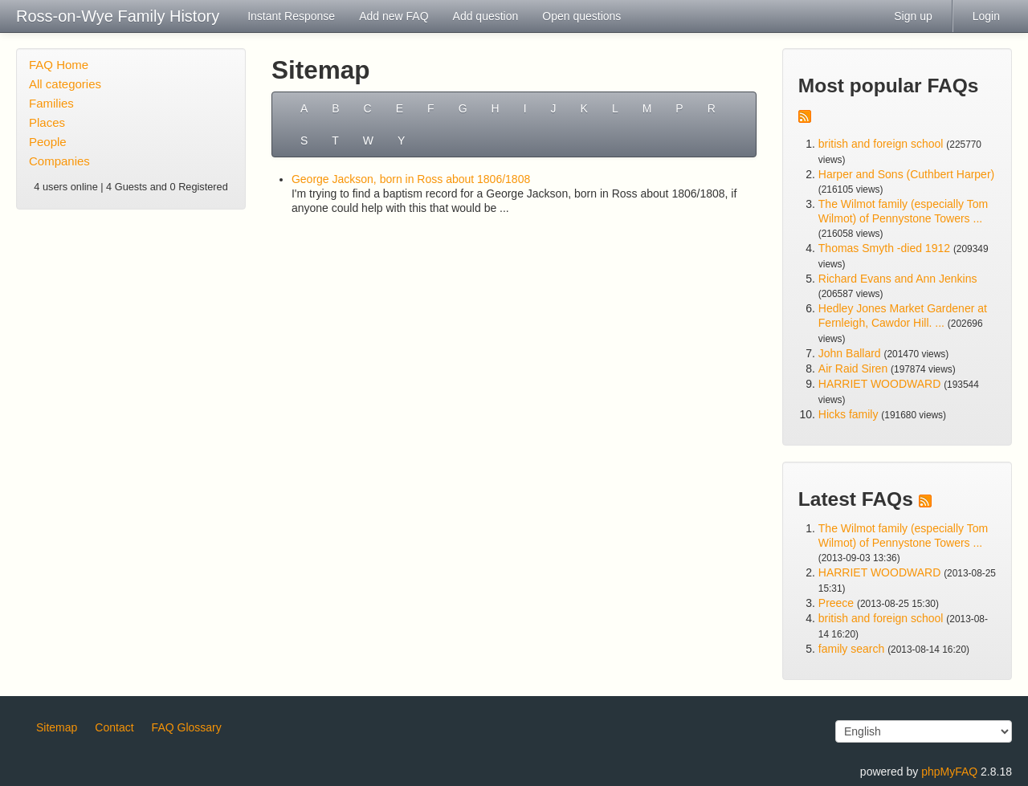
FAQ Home (58, 64)
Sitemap (56, 727)
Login (986, 16)
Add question (486, 16)
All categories (65, 84)
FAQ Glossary (187, 727)
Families (51, 103)
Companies (59, 161)
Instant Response (291, 16)
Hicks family (850, 414)
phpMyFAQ (949, 771)
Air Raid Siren (852, 368)
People (48, 142)
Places (47, 122)
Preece (836, 603)
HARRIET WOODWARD (879, 383)
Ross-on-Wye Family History (117, 16)
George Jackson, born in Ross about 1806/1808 (411, 179)
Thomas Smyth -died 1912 (884, 248)
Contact (114, 727)
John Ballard (849, 353)
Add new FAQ (393, 16)
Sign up (913, 16)
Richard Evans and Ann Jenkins (897, 278)
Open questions (581, 16)
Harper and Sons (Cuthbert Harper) (906, 174)
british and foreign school (881, 143)
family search (852, 648)
